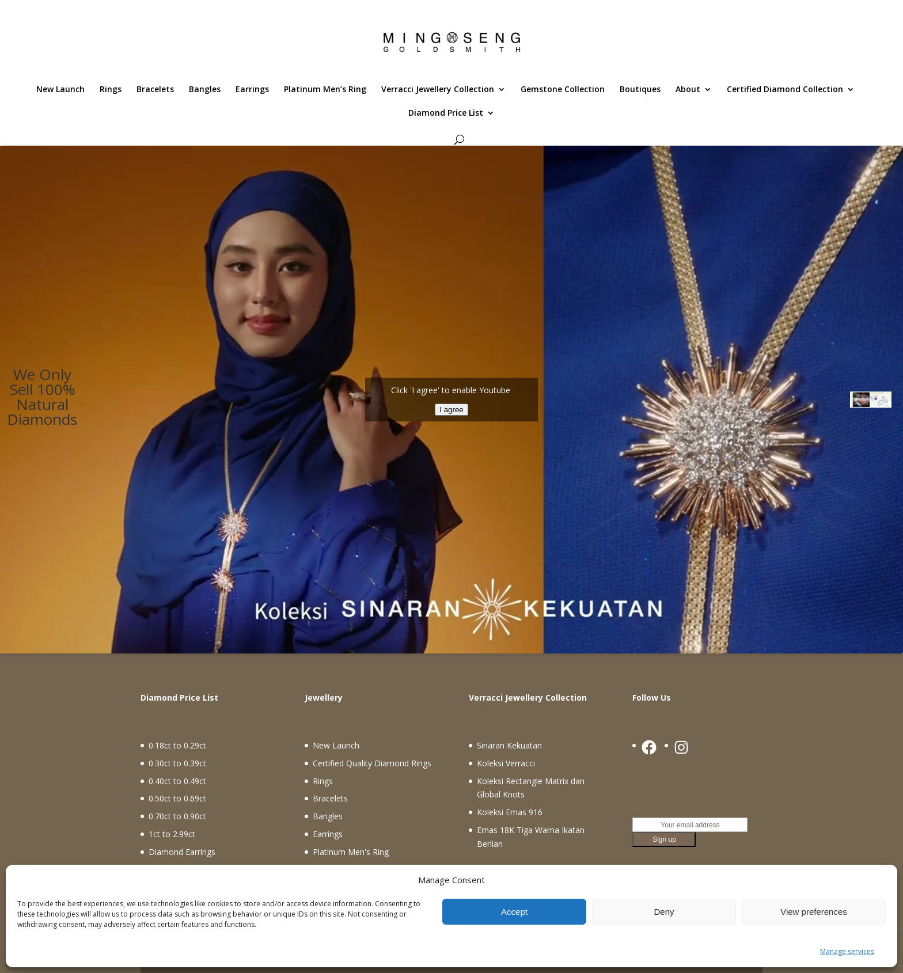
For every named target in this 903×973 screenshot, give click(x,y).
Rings (111, 89)
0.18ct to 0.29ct (177, 745)
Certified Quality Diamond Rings (372, 763)
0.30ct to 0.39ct (177, 763)
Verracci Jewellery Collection (437, 89)
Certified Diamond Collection (785, 89)
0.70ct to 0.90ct (177, 816)
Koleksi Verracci (506, 763)
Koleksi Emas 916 (509, 812)
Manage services (847, 951)
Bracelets (155, 89)
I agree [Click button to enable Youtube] (451, 409)
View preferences (813, 912)
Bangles (205, 89)
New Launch (60, 89)
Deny (664, 912)
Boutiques (640, 89)
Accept (514, 912)
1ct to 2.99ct (172, 833)
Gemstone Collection (563, 89)
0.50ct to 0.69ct (177, 798)
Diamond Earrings (182, 851)
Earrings (252, 89)
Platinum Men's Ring (351, 851)
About (688, 89)
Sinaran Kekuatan (509, 745)
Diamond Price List (445, 113)
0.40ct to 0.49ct (177, 781)
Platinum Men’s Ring (325, 89)
